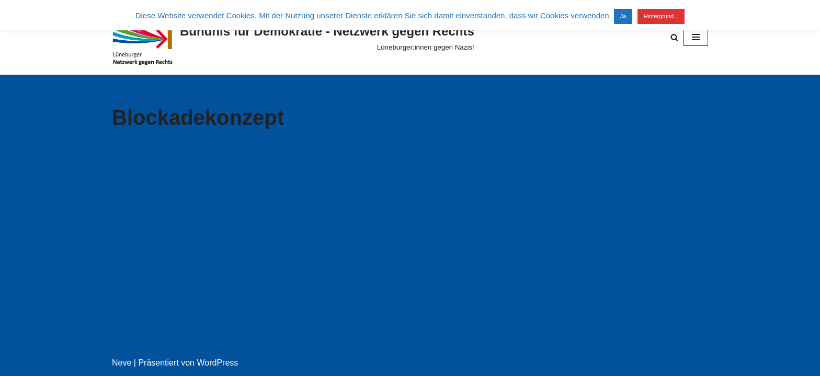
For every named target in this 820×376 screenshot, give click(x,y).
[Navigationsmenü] (696, 37)
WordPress (217, 362)
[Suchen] (674, 37)
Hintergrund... (661, 16)
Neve (121, 362)
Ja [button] (623, 16)
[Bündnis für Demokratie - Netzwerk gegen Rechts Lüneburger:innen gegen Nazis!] (293, 37)
